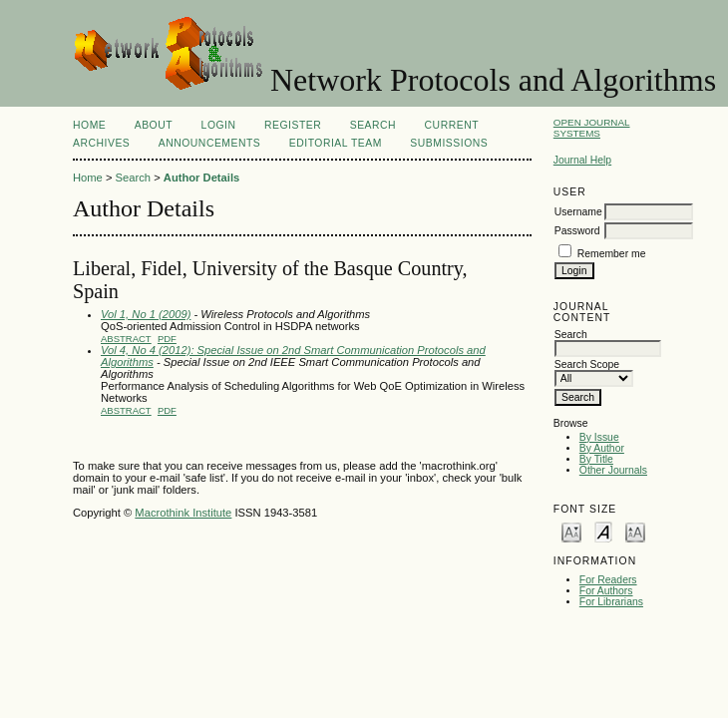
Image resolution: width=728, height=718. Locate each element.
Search (373, 125)
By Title (596, 459)
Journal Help (582, 160)
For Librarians (611, 601)
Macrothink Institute (183, 513)
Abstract (126, 338)
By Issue (599, 437)
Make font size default (603, 531)
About (154, 125)
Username (578, 211)
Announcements (210, 143)
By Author (601, 448)
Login (218, 125)
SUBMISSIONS (449, 143)
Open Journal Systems (591, 128)
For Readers (608, 579)
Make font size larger (635, 531)
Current (452, 125)
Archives (101, 143)
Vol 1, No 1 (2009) (145, 314)
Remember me (611, 253)
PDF (167, 338)
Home (89, 125)
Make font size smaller (571, 531)
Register (292, 125)
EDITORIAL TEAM (335, 143)
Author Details (201, 177)
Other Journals (613, 470)
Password (577, 230)
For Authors (606, 590)
